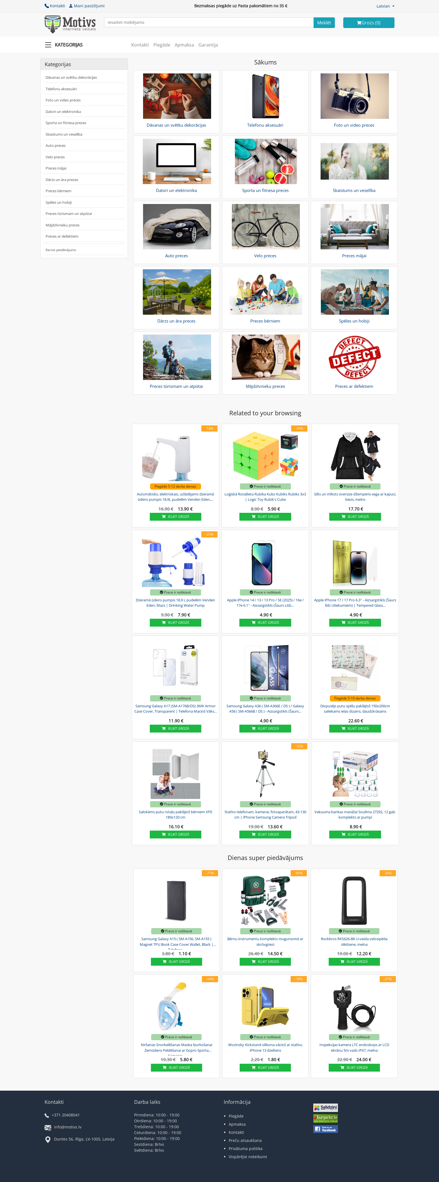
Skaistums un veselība (64, 134)
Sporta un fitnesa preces (66, 122)
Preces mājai (56, 168)
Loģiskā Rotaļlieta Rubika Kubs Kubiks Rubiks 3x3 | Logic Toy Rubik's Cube (265, 497)
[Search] (324, 22)
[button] (385, 6)
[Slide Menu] (65, 45)
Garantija (208, 45)
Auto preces (56, 145)
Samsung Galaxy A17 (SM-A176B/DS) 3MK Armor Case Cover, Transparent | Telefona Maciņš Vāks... (175, 708)
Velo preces (55, 156)
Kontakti (55, 5)
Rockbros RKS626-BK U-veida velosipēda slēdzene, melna (354, 941)
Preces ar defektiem (62, 236)
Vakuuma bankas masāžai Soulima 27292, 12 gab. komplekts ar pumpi (355, 814)
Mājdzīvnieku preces (63, 225)
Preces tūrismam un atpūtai (69, 213)
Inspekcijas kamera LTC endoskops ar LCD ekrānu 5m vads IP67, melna (354, 1047)
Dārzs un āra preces (62, 179)
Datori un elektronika (63, 111)
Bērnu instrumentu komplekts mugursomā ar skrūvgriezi (265, 941)
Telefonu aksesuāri (61, 88)
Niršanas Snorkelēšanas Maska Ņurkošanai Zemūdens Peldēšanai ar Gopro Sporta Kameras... (176, 1049)
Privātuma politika (246, 1148)
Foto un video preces (63, 100)
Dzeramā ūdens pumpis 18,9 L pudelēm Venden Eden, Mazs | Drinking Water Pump (175, 602)
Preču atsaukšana (245, 1140)
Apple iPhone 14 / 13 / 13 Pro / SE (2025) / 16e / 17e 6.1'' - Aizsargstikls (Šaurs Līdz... (265, 602)
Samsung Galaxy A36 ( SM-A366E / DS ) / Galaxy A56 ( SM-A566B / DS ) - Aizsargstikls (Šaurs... (265, 708)
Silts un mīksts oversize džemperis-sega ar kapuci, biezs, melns (355, 497)
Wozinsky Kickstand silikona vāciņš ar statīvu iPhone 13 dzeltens (265, 1047)
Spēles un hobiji (59, 202)
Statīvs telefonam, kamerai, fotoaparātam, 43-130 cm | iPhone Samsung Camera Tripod (265, 814)
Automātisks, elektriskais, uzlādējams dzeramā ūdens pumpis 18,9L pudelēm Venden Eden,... (175, 497)
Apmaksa (184, 45)
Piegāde (161, 45)
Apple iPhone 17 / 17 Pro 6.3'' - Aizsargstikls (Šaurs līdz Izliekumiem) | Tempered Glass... (355, 602)
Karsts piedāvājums (61, 249)
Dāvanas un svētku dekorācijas (71, 77)
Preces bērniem (58, 190)
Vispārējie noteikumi (248, 1156)
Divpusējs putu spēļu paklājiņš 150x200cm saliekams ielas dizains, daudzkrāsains (355, 708)
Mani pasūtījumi (87, 5)
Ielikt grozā (175, 516)
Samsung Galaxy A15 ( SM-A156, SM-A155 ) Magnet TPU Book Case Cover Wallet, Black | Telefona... (176, 943)
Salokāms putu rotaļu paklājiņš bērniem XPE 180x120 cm (175, 814)
